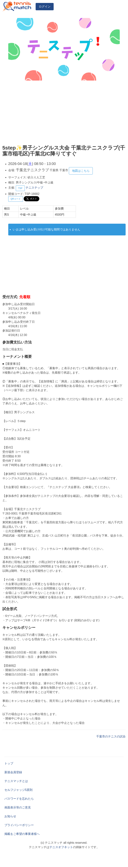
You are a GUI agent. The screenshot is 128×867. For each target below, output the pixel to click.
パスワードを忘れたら (19, 798)
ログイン (45, 6)
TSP (20, 188)
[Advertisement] (64, 113)
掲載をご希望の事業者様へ (22, 833)
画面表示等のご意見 (17, 807)
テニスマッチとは (16, 781)
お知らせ (10, 816)
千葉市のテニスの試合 (111, 736)
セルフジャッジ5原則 (18, 789)
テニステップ (34, 187)
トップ (8, 763)
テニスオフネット (61, 847)
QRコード (16, 199)
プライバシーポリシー (19, 825)
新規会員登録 (13, 772)
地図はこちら (81, 170)
